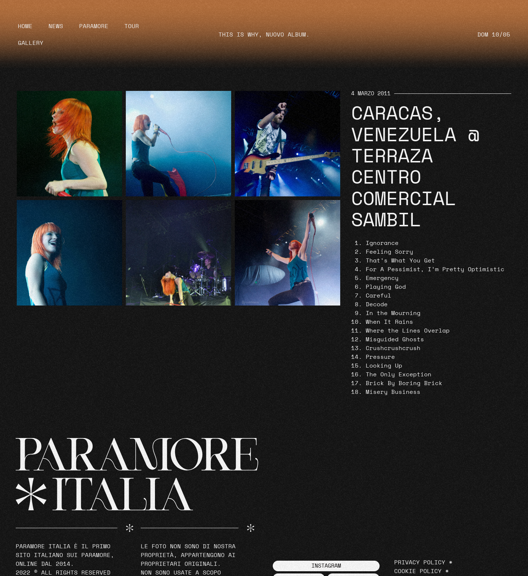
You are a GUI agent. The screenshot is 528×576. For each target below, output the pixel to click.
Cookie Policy (418, 571)
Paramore (93, 26)
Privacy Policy (419, 562)
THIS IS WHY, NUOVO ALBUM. (264, 35)
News (55, 26)
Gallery (30, 43)
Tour (131, 26)
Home (25, 26)
